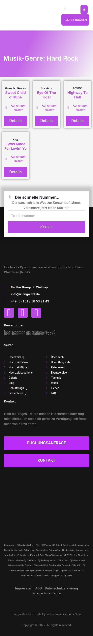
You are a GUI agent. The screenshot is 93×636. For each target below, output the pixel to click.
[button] (65, 9)
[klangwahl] (46, 503)
